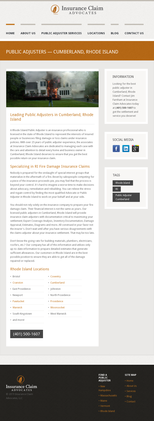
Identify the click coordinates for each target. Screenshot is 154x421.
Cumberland (57, 282)
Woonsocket (57, 307)
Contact (131, 401)
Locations (96, 33)
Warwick (17, 307)
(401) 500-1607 (26, 334)
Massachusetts (108, 395)
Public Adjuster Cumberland (124, 197)
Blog (115, 33)
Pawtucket (18, 301)
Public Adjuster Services (61, 33)
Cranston (18, 282)
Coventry (55, 276)
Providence (56, 301)
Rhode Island (123, 182)
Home (10, 33)
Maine (103, 400)
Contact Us (134, 33)
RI (117, 189)
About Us (28, 33)
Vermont (105, 406)
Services (131, 391)
